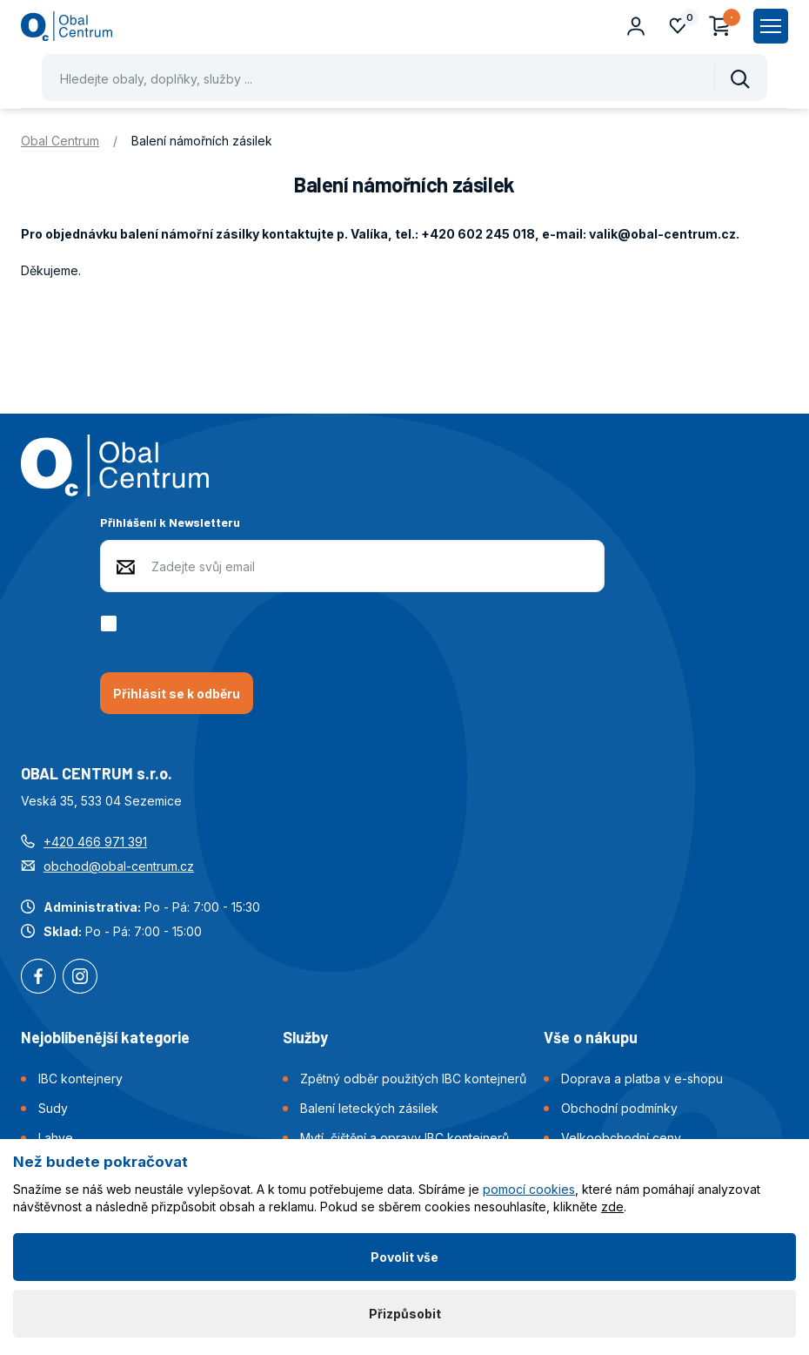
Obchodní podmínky (619, 1108)
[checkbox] (112, 623)
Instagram (80, 978)
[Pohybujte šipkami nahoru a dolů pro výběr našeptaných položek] (404, 77)
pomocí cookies (529, 1189)
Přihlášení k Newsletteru (170, 522)
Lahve (55, 1137)
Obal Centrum (60, 140)
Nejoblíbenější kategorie (105, 1037)
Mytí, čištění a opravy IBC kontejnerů (404, 1137)
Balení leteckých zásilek (369, 1108)
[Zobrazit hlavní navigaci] (770, 26)
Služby (305, 1037)
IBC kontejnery (80, 1078)
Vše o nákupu (591, 1037)
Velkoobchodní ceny (621, 1137)
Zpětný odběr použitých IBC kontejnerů (413, 1078)
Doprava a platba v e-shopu (642, 1078)
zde (612, 1206)
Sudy (53, 1108)
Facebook (38, 978)
